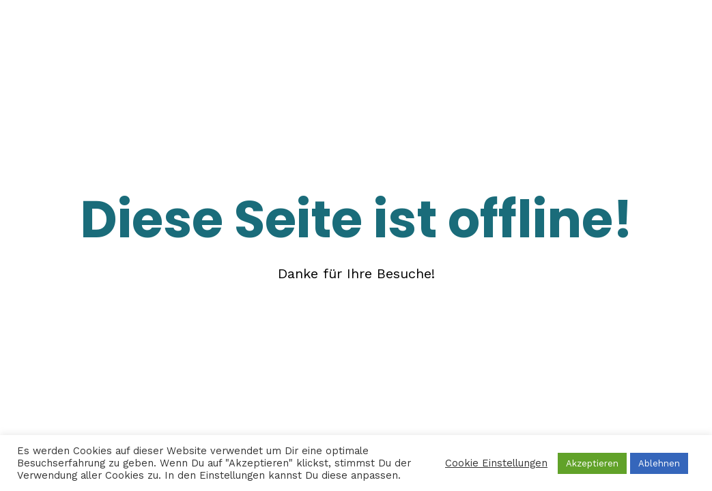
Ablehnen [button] (659, 463)
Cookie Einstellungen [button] (496, 463)
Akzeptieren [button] (592, 463)
